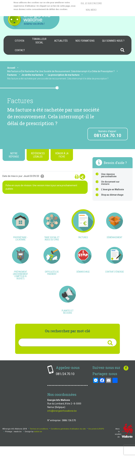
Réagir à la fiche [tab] (61, 155)
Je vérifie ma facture (32, 75)
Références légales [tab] (38, 155)
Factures (12, 75)
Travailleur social (39, 40)
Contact (20, 50)
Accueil (11, 67)
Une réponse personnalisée (108, 175)
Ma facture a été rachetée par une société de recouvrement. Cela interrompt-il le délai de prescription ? (57, 78)
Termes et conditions (39, 439)
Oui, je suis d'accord (91, 3)
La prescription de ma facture (63, 75)
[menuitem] (19, 40)
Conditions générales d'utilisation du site (68, 439)
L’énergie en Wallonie (112, 189)
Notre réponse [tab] (14, 155)
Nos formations (85, 40)
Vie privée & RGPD (96, 439)
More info (26, 13)
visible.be (38, 442)
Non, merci (91, 10)
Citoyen (19, 40)
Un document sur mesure (110, 182)
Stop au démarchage (112, 194)
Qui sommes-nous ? (113, 40)
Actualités (61, 40)
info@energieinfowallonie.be (62, 421)
